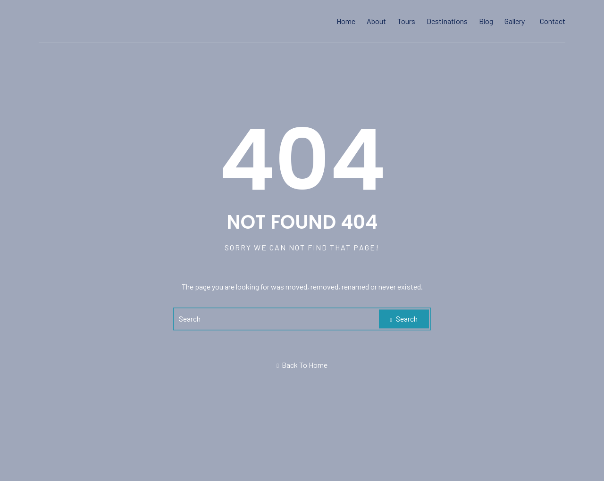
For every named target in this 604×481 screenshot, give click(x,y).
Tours (406, 21)
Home (345, 21)
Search (404, 319)
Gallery (514, 21)
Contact (552, 21)
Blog (486, 21)
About (376, 21)
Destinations (447, 21)
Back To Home (302, 365)
